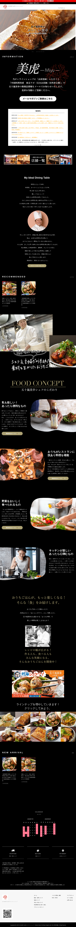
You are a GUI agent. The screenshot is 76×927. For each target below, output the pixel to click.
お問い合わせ (70, 900)
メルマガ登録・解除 (56, 895)
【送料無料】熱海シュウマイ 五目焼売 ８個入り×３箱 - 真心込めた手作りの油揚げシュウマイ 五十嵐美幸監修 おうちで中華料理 (28, 301)
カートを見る (70, 897)
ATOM (56, 897)
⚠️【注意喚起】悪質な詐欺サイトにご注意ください (38, 3)
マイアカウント (61, 8)
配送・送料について (38, 897)
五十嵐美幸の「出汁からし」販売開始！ (28, 137)
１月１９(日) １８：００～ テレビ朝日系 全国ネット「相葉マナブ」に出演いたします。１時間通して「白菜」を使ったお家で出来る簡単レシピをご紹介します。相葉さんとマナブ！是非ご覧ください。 (38, 122)
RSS (53, 897)
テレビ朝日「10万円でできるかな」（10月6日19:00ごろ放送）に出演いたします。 (38, 115)
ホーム (35, 895)
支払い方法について (38, 902)
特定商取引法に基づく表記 (40, 904)
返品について (37, 900)
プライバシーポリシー (39, 907)
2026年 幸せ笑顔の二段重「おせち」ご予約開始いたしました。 (33, 118)
